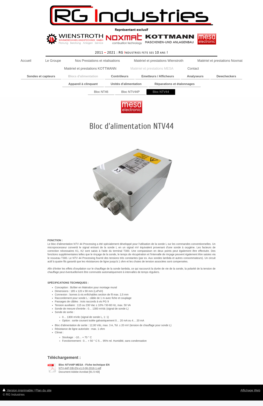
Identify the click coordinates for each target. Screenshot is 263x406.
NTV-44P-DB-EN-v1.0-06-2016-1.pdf (80, 368)
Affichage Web (250, 390)
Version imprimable (18, 390)
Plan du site (43, 390)
